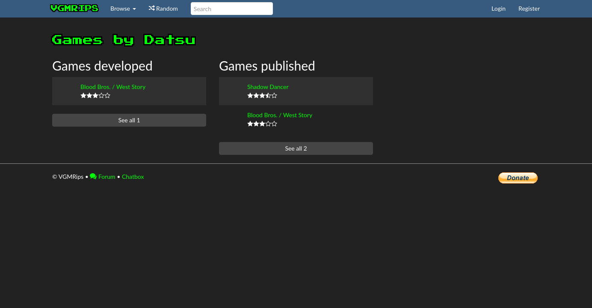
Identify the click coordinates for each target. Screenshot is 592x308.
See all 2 (296, 148)
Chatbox (133, 176)
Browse (123, 8)
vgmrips (75, 8)
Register (529, 8)
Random (163, 8)
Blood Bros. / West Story (112, 86)
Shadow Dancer (268, 86)
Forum (102, 176)
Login (498, 8)
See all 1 (129, 120)
